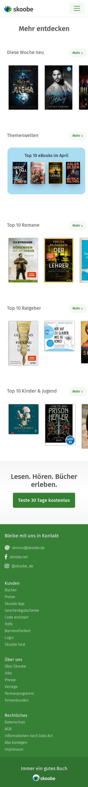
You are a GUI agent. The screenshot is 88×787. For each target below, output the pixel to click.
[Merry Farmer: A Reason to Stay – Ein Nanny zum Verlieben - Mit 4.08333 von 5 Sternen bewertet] (58, 87)
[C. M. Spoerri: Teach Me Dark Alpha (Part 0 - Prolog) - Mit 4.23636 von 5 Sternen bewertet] (23, 87)
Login (9, 637)
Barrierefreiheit (18, 631)
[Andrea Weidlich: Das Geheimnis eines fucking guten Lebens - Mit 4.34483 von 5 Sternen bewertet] (23, 343)
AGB (8, 729)
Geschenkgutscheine (22, 610)
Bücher (11, 590)
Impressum (14, 749)
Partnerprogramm (19, 693)
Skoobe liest (15, 644)
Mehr (78, 53)
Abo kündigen (16, 742)
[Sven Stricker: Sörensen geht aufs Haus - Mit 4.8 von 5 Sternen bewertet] (23, 260)
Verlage (11, 686)
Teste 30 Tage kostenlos (44, 500)
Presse (10, 680)
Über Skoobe (15, 666)
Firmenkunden (17, 700)
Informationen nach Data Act (29, 736)
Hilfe (9, 624)
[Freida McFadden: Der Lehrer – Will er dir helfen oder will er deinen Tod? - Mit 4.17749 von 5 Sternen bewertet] (59, 260)
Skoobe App (14, 603)
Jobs (8, 673)
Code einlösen (16, 617)
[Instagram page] (44, 566)
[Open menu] (76, 8)
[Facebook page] (44, 557)
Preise (10, 597)
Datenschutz (15, 722)
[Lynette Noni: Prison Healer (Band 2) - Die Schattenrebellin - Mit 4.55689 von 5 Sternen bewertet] (60, 425)
